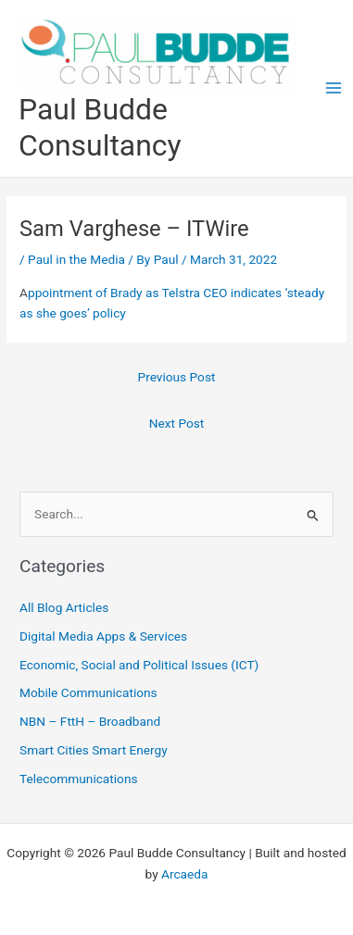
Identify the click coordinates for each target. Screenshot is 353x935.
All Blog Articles (63, 607)
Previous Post (177, 376)
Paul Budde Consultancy (100, 127)
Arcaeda (184, 873)
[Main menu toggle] (334, 88)
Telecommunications (78, 778)
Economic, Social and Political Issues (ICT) (138, 664)
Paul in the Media (76, 259)
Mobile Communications (88, 692)
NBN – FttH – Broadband (89, 721)
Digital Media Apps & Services (103, 636)
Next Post (177, 423)
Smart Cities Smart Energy (93, 749)
